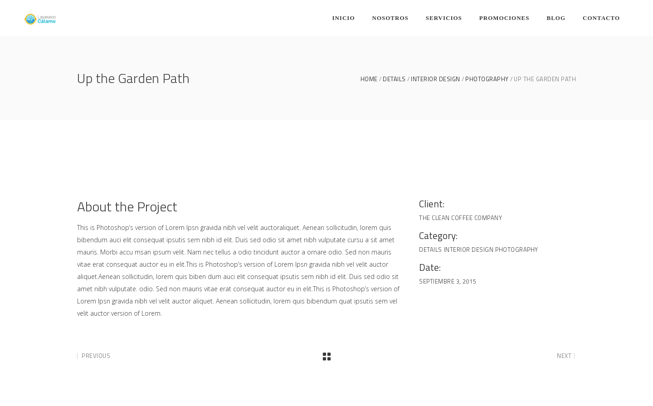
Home (369, 79)
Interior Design (435, 79)
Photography (487, 79)
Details (394, 79)
